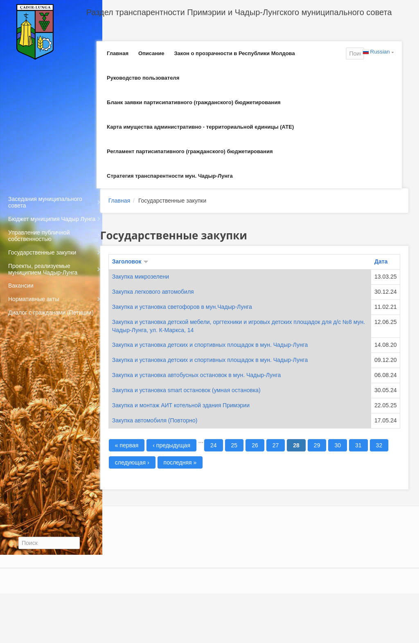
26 (255, 445)
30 (337, 445)
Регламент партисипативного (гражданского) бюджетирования (190, 151)
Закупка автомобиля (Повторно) (155, 420)
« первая (126, 445)
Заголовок (130, 261)
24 (213, 445)
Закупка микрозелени (140, 276)
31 (358, 445)
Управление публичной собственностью (39, 235)
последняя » (180, 462)
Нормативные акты (33, 299)
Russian (376, 52)
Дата (380, 261)
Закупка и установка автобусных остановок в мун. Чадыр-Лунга (196, 375)
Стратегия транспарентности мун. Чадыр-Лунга (170, 176)
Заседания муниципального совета (45, 202)
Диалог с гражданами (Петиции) (51, 312)
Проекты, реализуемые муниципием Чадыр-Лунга (42, 269)
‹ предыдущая (171, 445)
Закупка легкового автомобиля (153, 291)
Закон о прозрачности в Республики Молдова (234, 53)
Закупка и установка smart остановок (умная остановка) (186, 390)
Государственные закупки (42, 252)
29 (317, 445)
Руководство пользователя (143, 78)
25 (234, 445)
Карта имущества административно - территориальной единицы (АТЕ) (200, 127)
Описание (151, 53)
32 (379, 445)
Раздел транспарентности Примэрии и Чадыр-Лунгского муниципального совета (239, 12)
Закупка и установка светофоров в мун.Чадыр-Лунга (182, 307)
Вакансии (21, 285)
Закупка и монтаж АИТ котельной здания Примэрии (181, 405)
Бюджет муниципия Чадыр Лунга (51, 219)
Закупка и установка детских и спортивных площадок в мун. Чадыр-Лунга (210, 345)
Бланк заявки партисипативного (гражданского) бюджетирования (194, 102)
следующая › (132, 462)
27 (276, 445)
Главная (117, 53)
